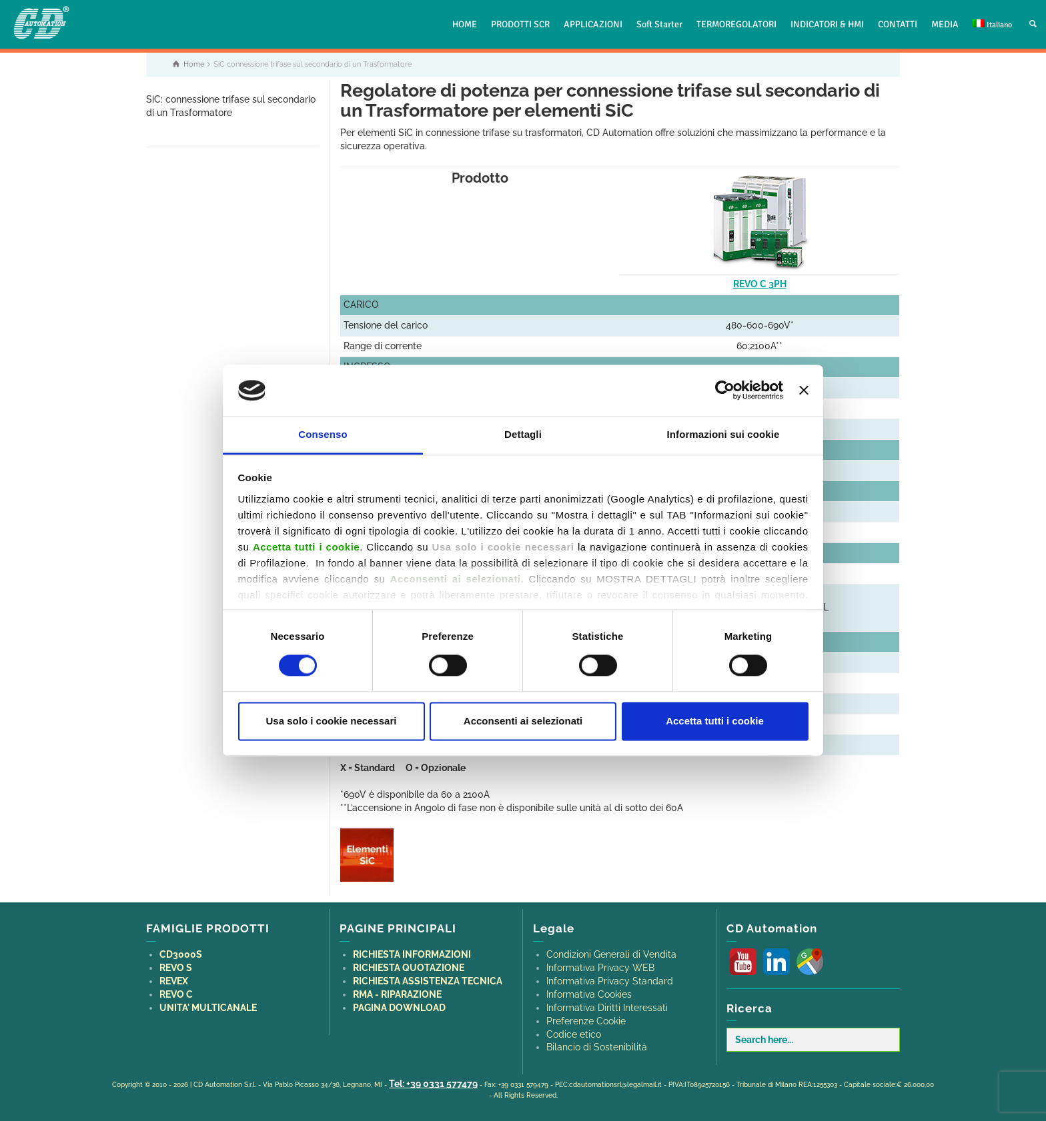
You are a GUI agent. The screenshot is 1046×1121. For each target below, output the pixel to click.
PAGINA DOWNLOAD (399, 1007)
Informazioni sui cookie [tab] (723, 434)
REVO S (175, 967)
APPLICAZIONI (593, 24)
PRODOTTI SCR (520, 24)
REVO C (176, 994)
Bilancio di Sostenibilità (596, 1047)
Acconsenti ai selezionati (523, 720)
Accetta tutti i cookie (715, 720)
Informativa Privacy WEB (600, 967)
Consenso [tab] (322, 434)
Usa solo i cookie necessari (331, 720)
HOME (464, 24)
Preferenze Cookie (586, 1021)
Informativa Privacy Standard (609, 981)
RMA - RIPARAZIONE (397, 994)
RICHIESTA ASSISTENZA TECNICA (427, 981)
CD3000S (180, 954)
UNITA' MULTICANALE (208, 1007)
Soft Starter (659, 24)
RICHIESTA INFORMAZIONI (412, 954)
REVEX (173, 981)
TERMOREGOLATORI (736, 24)
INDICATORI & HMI (827, 24)
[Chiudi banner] (804, 390)
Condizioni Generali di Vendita (611, 954)
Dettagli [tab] (523, 434)
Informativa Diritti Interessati (607, 1007)
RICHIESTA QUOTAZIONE (408, 967)
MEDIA (945, 24)
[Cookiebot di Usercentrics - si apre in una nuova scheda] (724, 391)
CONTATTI (897, 24)
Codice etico (573, 1034)
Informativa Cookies (589, 994)
